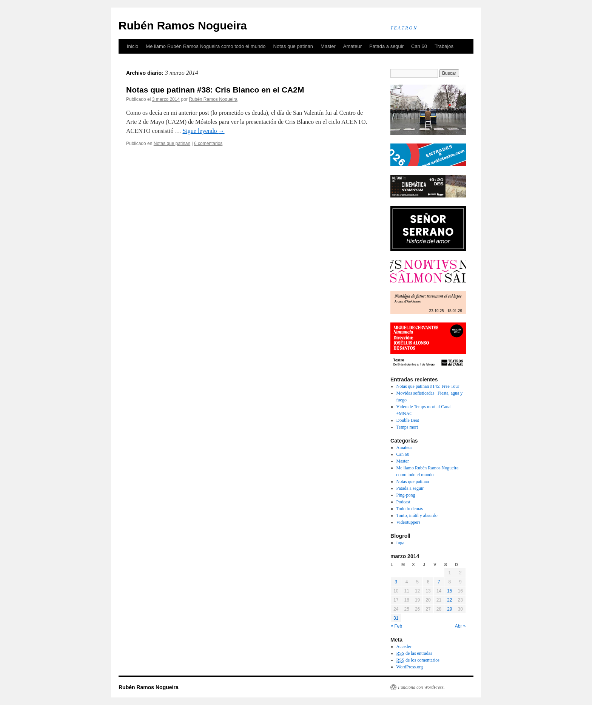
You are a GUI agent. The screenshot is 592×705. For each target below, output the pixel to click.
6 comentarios (208, 143)
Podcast (403, 501)
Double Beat (407, 420)
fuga (400, 542)
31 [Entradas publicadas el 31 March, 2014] (395, 618)
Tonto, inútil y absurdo (417, 515)
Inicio (132, 46)
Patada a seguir (386, 46)
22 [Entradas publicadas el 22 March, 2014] (449, 600)
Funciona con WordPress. (421, 687)
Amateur (352, 46)
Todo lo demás (409, 508)
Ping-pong (405, 495)
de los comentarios (417, 660)
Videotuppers (408, 522)
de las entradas (414, 653)
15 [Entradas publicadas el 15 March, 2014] (449, 591)
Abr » (460, 626)
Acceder (404, 646)
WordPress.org (409, 667)
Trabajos (444, 46)
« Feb (396, 626)
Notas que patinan (293, 46)
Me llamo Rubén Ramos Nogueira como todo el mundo (205, 46)
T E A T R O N (403, 28)
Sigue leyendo (203, 131)
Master (328, 46)
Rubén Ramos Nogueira (183, 25)
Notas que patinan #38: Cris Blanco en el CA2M (215, 89)
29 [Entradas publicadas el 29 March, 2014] (449, 609)
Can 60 (419, 46)
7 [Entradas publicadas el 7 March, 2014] (439, 582)
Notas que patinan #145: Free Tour (427, 386)
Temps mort (407, 427)
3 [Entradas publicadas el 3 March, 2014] (396, 582)
